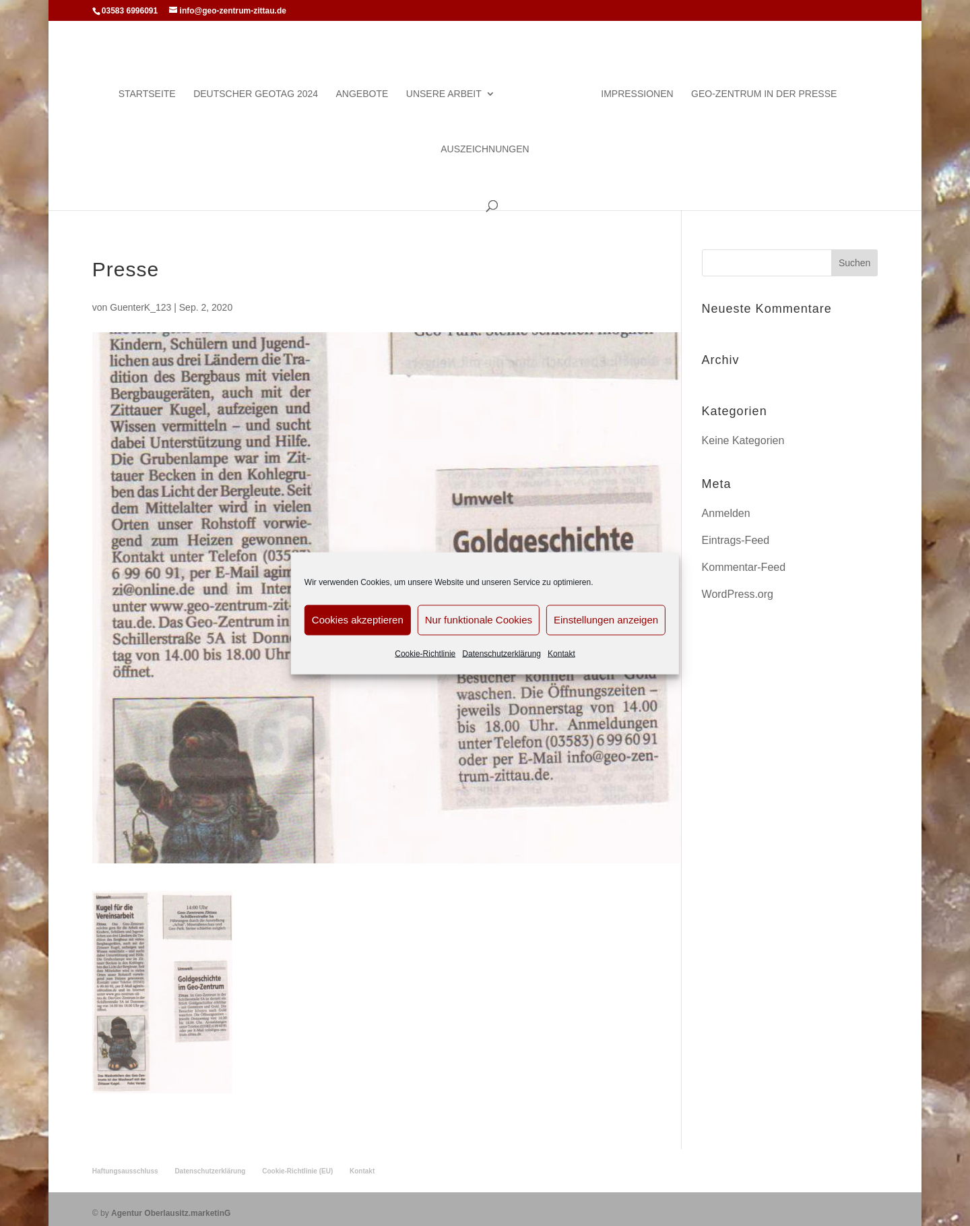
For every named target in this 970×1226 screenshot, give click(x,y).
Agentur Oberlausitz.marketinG (170, 1205)
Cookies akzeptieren (357, 619)
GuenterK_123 (140, 300)
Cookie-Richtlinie (425, 653)
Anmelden (726, 506)
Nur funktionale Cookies (478, 619)
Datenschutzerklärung (501, 653)
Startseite (152, 87)
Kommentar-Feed (744, 559)
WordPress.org (737, 586)
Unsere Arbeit (449, 87)
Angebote (368, 87)
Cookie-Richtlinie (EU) (297, 1163)
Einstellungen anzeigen (606, 619)
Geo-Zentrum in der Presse (758, 87)
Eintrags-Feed (736, 533)
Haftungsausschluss (125, 1163)
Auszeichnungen (485, 142)
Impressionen (631, 87)
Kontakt (561, 653)
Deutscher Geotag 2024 (261, 87)
